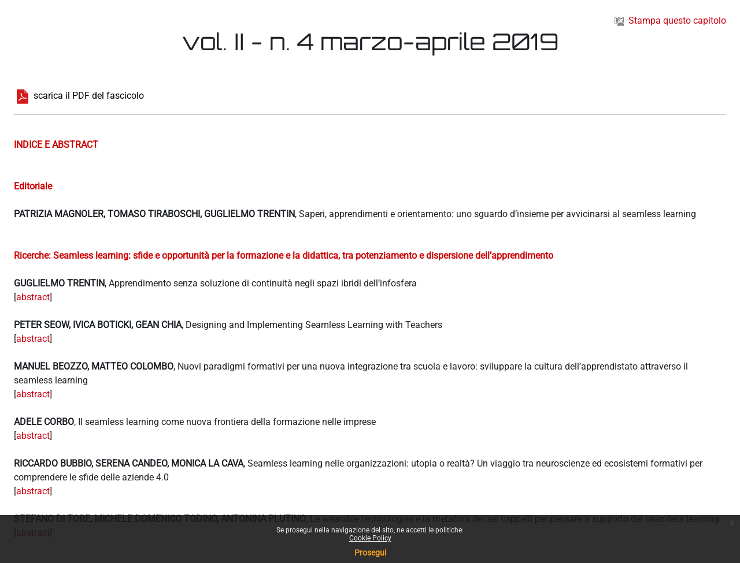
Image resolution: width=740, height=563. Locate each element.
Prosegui (370, 552)
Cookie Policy (370, 538)
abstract (33, 297)
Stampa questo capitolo (670, 20)
